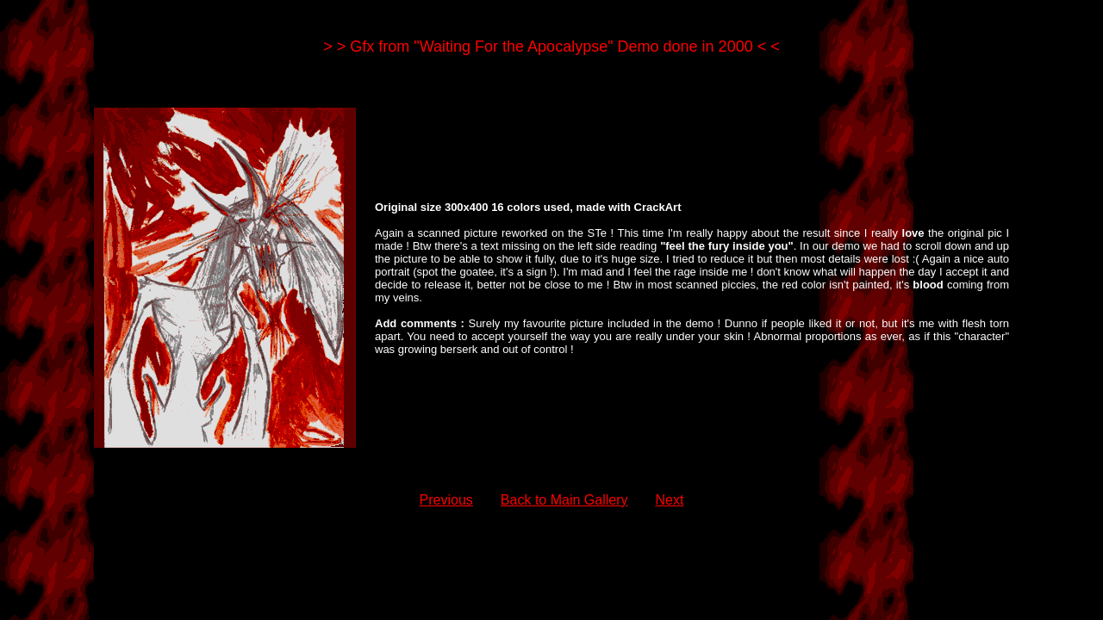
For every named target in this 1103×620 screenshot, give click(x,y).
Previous (446, 500)
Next (669, 500)
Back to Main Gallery (564, 500)
